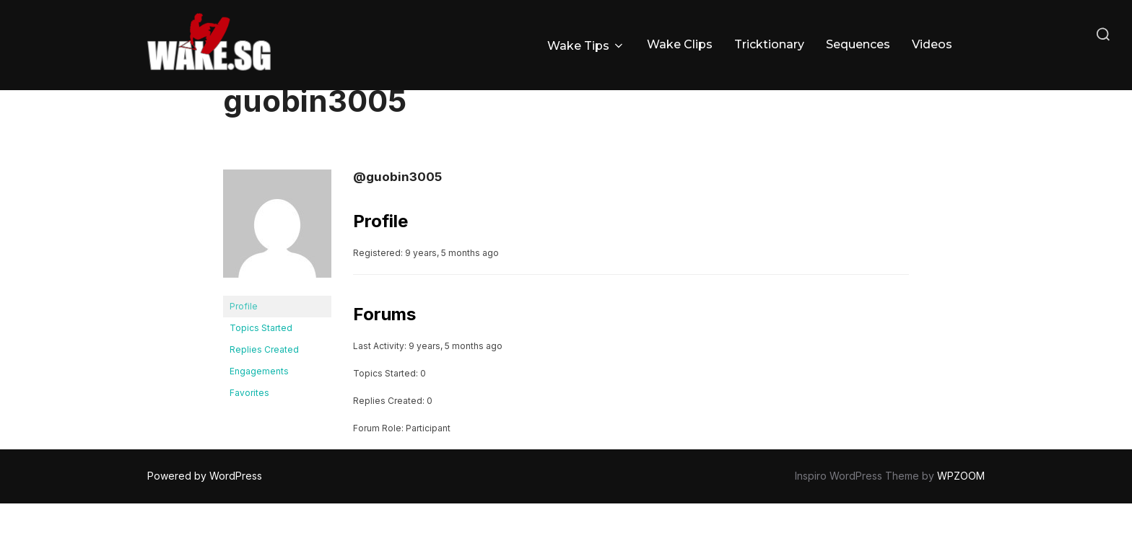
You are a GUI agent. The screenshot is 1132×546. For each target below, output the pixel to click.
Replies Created (264, 392)
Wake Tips (586, 46)
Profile (244, 348)
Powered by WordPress (204, 518)
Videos (932, 44)
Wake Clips (680, 44)
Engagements (259, 413)
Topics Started (261, 370)
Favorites (249, 435)
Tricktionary (769, 44)
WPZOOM (961, 518)
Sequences (858, 44)
